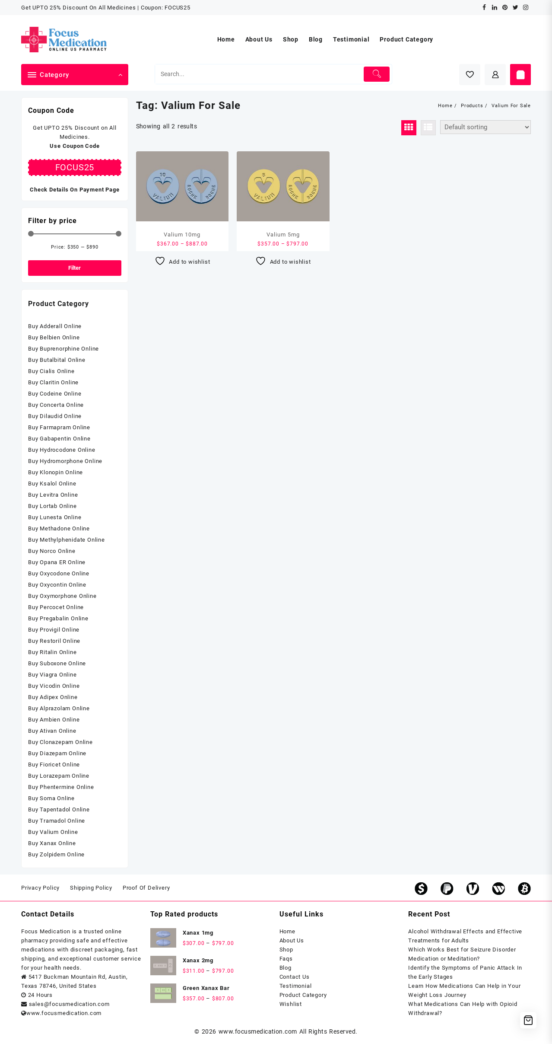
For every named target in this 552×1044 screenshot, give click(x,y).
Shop (286, 949)
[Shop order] (485, 127)
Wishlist (290, 1004)
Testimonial (295, 986)
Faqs (286, 958)
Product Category (303, 995)
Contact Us (294, 977)
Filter (74, 268)
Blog (285, 967)
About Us (291, 940)
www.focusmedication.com (258, 1031)
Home (287, 931)
